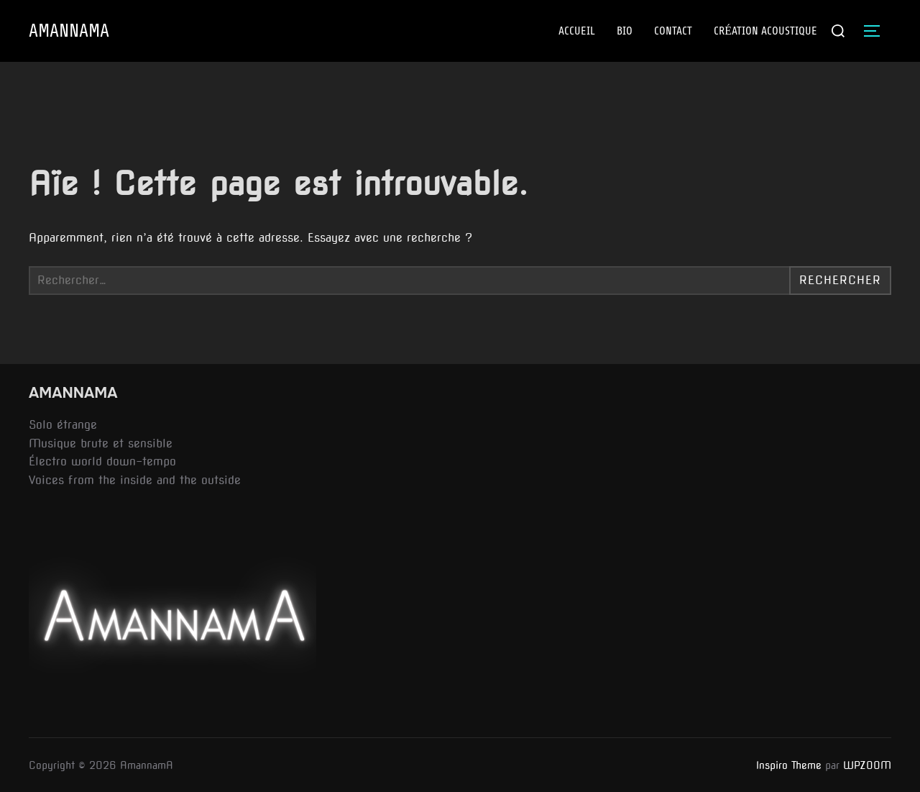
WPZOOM (867, 765)
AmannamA (69, 31)
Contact (673, 31)
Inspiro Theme (789, 765)
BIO (624, 31)
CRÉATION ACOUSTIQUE (765, 31)
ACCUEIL (576, 31)
